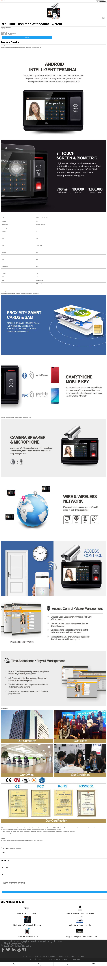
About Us (27, 956)
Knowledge (50, 956)
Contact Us (61, 956)
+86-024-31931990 (12, 942)
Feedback (71, 956)
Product (35, 956)
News (42, 956)
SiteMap (80, 956)
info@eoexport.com (12, 944)
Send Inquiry (27, 37)
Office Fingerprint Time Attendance (15, 848)
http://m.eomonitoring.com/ (16, 945)
